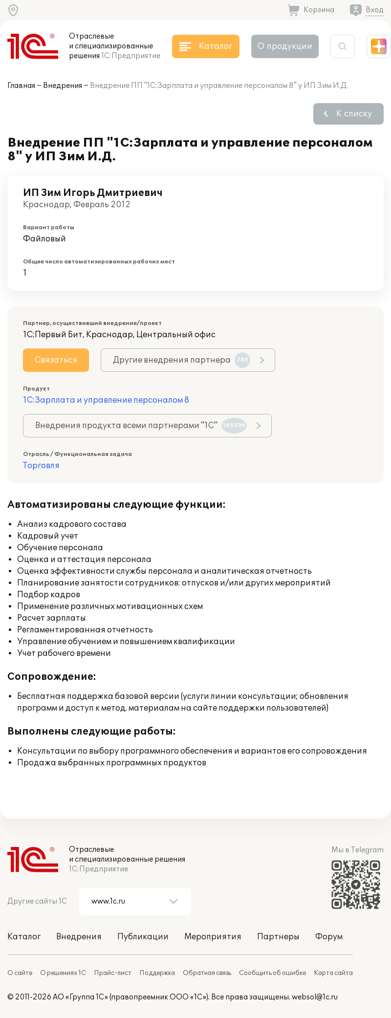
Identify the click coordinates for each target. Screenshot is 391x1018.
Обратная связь (207, 973)
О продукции (285, 46)
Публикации (143, 937)
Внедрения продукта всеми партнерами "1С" (141, 425)
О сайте (19, 973)
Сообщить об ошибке (272, 973)
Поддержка (157, 973)
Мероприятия (212, 937)
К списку (354, 114)
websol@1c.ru (315, 997)
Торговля (41, 466)
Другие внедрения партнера (181, 360)
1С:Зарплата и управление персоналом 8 (106, 400)
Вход (375, 10)
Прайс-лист (112, 973)
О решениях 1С (63, 973)
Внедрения (62, 86)
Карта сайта (333, 973)
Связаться (56, 360)
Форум (329, 937)
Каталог (24, 937)
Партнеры (278, 937)
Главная (21, 86)
